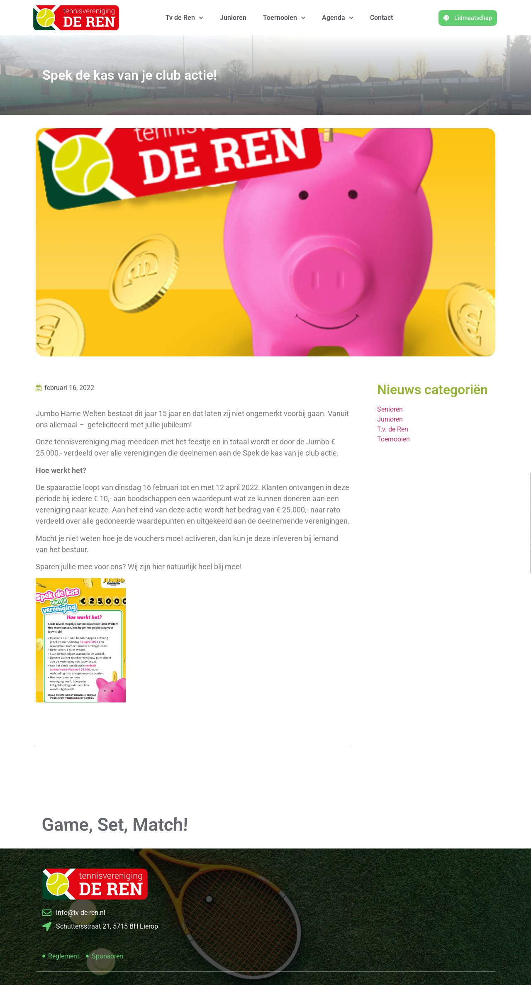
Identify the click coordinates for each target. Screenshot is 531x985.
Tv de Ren (184, 17)
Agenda (337, 17)
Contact (381, 18)
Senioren (390, 409)
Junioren (233, 18)
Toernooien (284, 17)
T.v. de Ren (392, 429)
